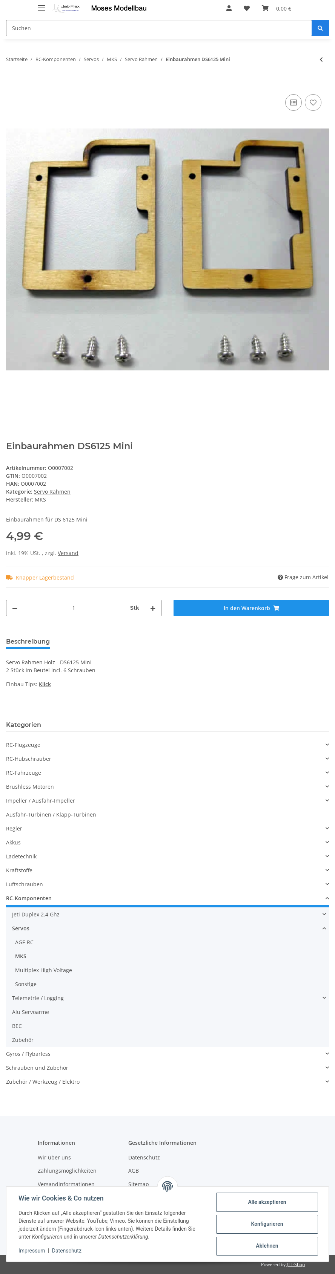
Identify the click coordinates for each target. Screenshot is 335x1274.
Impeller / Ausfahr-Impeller (40, 800)
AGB (133, 1170)
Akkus (13, 842)
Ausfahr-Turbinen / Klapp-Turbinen (51, 814)
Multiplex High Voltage (43, 970)
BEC (17, 1025)
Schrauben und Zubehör (37, 1067)
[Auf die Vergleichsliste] (293, 102)
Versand (68, 553)
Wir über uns (54, 1157)
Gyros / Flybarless (28, 1053)
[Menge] (74, 608)
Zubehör (23, 1039)
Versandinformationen (66, 1184)
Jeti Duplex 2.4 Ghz (36, 914)
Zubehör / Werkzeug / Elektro (43, 1081)
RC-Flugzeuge (23, 744)
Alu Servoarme (30, 1012)
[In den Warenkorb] (12, 84)
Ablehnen (267, 1246)
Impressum (31, 1251)
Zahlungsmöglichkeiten (67, 1170)
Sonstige (26, 984)
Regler (14, 828)
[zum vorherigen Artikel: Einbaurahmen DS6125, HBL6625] (321, 59)
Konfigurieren (267, 1224)
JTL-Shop (296, 1264)
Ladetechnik (21, 856)
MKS (20, 956)
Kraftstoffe (19, 870)
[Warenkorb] (276, 8)
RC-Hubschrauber (28, 758)
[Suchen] (159, 28)
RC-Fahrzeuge (23, 772)
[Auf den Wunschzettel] (313, 102)
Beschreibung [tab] (28, 641)
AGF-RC (24, 942)
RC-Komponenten (29, 898)
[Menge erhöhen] (152, 608)
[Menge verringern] (14, 608)
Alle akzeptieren (267, 1202)
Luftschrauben (24, 884)
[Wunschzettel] (247, 8)
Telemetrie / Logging (38, 998)
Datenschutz (144, 1157)
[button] (229, 8)
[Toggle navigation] (41, 4)
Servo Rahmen (52, 491)
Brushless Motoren (30, 786)
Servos (20, 928)
